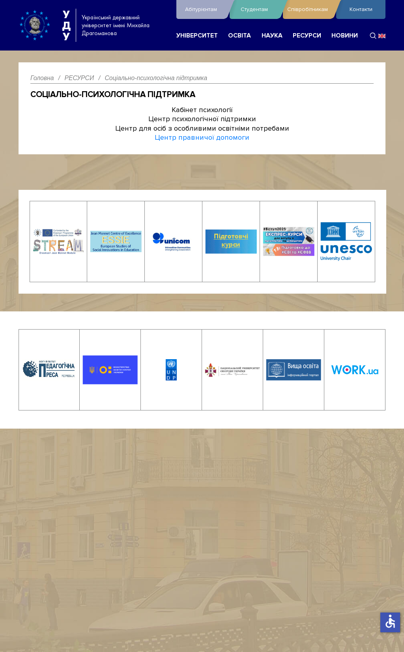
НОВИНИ (344, 35)
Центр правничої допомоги (202, 137)
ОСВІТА (239, 35)
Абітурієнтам (205, 9)
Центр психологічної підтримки (202, 118)
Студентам (260, 9)
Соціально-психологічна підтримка (112, 94)
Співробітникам (309, 9)
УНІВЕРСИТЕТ (197, 35)
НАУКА (272, 35)
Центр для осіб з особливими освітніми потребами (202, 128)
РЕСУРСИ (307, 35)
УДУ (66, 25)
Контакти (361, 9)
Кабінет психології (202, 109)
